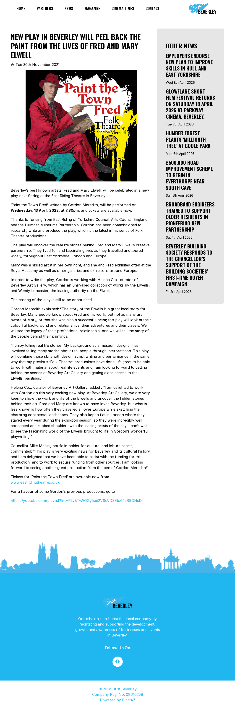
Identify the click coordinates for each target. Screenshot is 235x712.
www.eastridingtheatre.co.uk (35, 482)
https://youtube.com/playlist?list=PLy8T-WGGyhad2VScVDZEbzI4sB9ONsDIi (77, 500)
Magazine (92, 8)
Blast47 (128, 700)
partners (45, 8)
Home (20, 8)
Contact (153, 8)
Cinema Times (123, 8)
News (69, 8)
